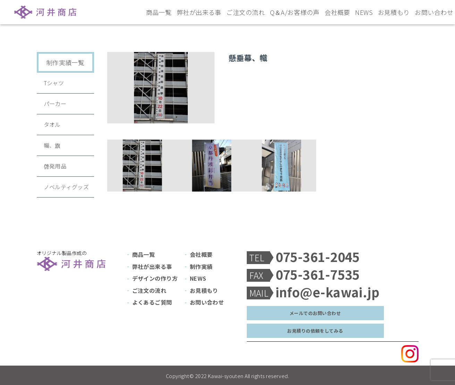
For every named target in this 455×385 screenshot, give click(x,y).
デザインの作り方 (155, 278)
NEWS (364, 12)
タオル (52, 124)
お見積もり (394, 12)
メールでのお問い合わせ (315, 313)
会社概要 (337, 12)
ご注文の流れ (245, 12)
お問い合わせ (434, 12)
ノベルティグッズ (66, 187)
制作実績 (201, 266)
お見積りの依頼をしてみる (315, 330)
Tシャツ (54, 83)
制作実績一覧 (65, 62)
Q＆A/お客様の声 (295, 12)
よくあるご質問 (152, 302)
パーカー (55, 103)
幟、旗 (52, 145)
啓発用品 (55, 166)
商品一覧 (159, 12)
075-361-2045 (318, 257)
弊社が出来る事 (199, 12)
